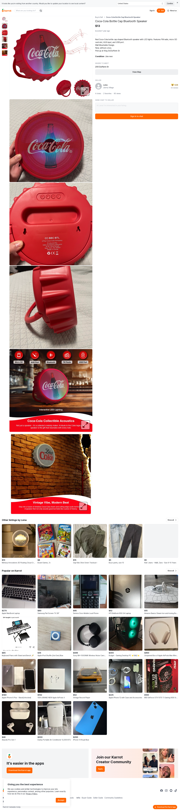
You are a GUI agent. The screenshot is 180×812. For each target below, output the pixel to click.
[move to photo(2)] (5, 26)
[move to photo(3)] (5, 32)
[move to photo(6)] (5, 53)
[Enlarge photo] (50, 57)
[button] (172, 520)
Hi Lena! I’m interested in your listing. (136, 107)
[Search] (40, 10)
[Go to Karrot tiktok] (175, 790)
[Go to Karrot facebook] (161, 790)
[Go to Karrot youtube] (171, 790)
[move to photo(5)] (5, 46)
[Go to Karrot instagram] (166, 790)
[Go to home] (6, 10)
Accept (61, 800)
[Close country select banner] (177, 2)
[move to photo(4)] (5, 39)
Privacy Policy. (32, 794)
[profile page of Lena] (98, 86)
